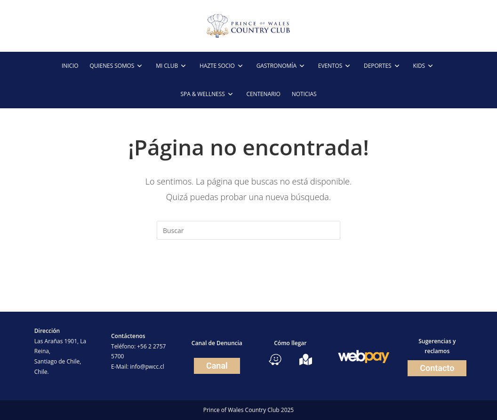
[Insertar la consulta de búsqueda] (248, 230)
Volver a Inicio (248, 278)
